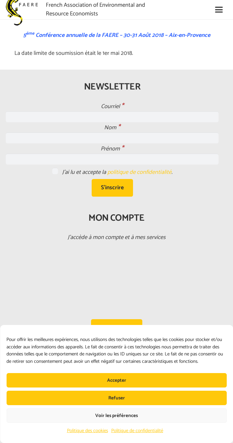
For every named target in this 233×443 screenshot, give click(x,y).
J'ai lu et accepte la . (112, 172)
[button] (218, 9)
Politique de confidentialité (137, 431)
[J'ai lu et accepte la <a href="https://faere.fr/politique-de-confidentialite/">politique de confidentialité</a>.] (55, 171)
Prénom (112, 149)
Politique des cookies (87, 431)
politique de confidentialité (139, 172)
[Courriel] (112, 116)
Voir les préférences (116, 416)
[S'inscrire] (112, 187)
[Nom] (112, 137)
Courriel (112, 106)
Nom (112, 127)
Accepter (116, 380)
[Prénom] (112, 159)
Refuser (116, 398)
